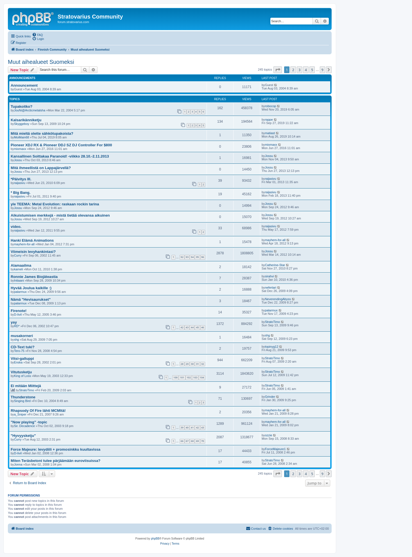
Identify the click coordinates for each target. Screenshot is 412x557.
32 (202, 364)
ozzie (268, 435)
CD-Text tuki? (23, 347)
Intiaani (19, 280)
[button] (277, 69)
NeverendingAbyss (278, 299)
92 (182, 257)
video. (16, 226)
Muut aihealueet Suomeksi (41, 62)
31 (197, 364)
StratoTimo (272, 322)
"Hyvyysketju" (23, 436)
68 (192, 441)
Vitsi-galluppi (22, 358)
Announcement (24, 85)
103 (195, 377)
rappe (269, 119)
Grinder (270, 396)
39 (182, 427)
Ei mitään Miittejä (26, 386)
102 (189, 377)
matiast (270, 133)
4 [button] (306, 69)
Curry (18, 255)
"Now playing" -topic (29, 422)
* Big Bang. (20, 192)
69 (197, 441)
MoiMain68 (21, 137)
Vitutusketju (21, 372)
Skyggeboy (21, 123)
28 (182, 364)
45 (197, 327)
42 (182, 327)
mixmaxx (20, 149)
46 (202, 327)
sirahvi (269, 276)
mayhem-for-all (24, 244)
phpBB (155, 538)
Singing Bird (22, 401)
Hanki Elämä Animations (32, 240)
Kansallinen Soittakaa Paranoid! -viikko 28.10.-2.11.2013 (60, 156)
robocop (270, 106)
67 (187, 441)
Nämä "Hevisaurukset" (31, 299)
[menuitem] (37, 35)
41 (192, 427)
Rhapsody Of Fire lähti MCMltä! (38, 410)
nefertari (270, 287)
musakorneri (22, 336)
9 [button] (322, 69)
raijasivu (19, 183)
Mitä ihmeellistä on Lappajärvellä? (41, 168)
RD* (17, 326)
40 (187, 427)
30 (192, 364)
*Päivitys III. (21, 179)
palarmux (20, 291)
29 (187, 364)
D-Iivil (18, 314)
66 (182, 441)
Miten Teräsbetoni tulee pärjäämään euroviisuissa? (55, 461)
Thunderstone (23, 397)
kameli (18, 269)
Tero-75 (19, 350)
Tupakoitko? (21, 106)
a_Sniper (20, 414)
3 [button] (299, 69)
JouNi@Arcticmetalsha (29, 110)
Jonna (18, 464)
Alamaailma (21, 265)
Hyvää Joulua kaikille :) (31, 288)
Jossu (18, 160)
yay (14, 322)
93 (187, 257)
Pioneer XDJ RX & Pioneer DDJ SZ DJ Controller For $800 (61, 145)
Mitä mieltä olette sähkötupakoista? (42, 133)
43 (187, 327)
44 (192, 327)
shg (16, 339)
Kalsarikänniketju (26, 120)
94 (192, 257)
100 (175, 377)
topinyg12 (272, 346)
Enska (18, 362)
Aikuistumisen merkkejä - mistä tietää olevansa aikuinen (60, 215)
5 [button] (312, 69)
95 (197, 257)
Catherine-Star (275, 265)
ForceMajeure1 (275, 449)
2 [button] (293, 69)
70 (202, 441)
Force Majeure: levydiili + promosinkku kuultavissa (55, 449)
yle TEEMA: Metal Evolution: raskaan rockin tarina (55, 204)
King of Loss (22, 376)
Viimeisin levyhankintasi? (33, 252)
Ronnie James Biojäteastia (34, 277)
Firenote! (18, 311)
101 (182, 377)
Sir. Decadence (24, 426)
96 (202, 257)
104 (202, 377)
